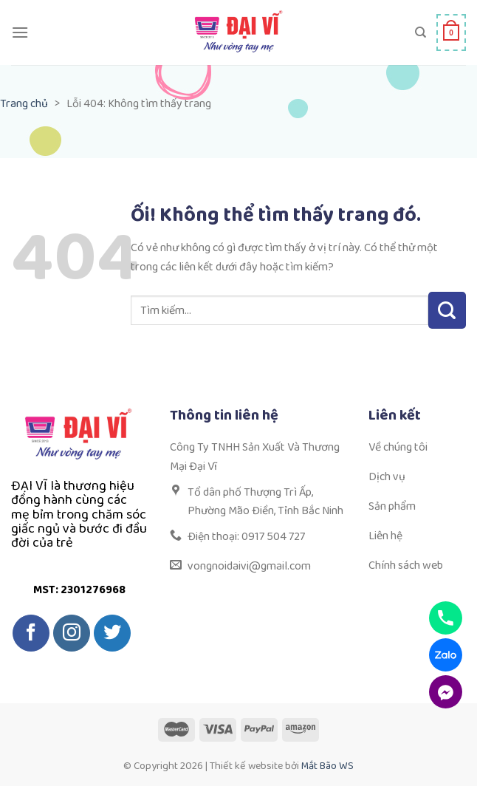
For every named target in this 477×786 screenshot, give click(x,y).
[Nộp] (447, 310)
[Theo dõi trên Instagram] (71, 633)
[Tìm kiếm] (420, 32)
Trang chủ (24, 104)
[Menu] (20, 32)
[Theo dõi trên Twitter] (112, 633)
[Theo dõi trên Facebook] (31, 633)
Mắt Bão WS (327, 766)
